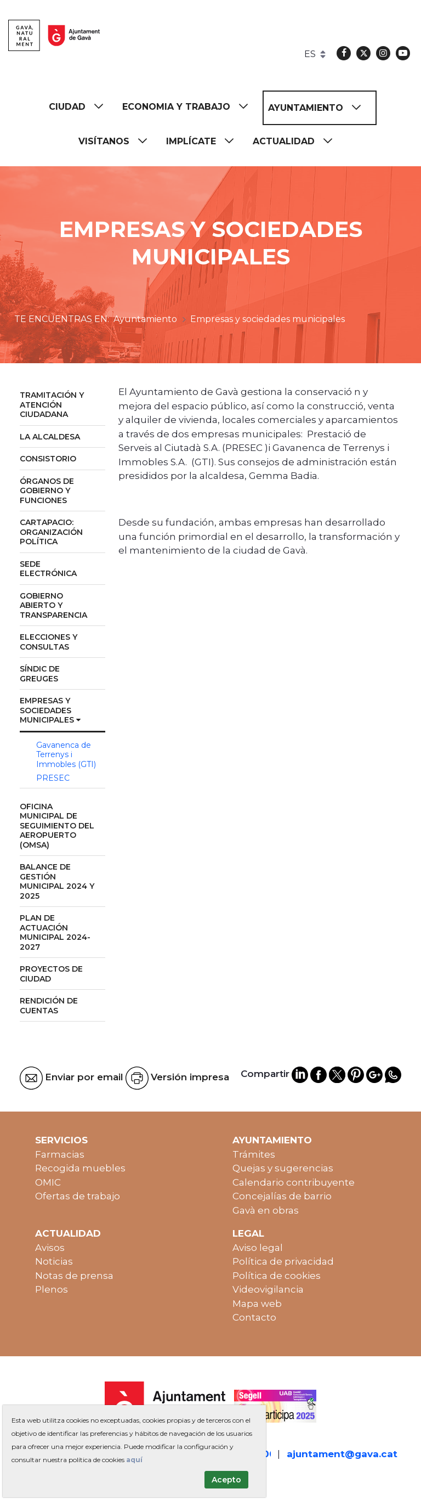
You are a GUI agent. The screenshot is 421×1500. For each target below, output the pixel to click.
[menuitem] (81, 107)
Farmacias (59, 1154)
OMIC (48, 1182)
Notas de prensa (74, 1275)
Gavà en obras (265, 1210)
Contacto (254, 1317)
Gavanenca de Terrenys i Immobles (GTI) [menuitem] (66, 754)
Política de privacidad (283, 1261)
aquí (134, 1460)
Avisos (50, 1247)
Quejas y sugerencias (282, 1168)
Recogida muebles (80, 1168)
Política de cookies (276, 1275)
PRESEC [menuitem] (53, 778)
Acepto (226, 1480)
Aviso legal (257, 1247)
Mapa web (257, 1303)
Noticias (54, 1261)
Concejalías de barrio (282, 1196)
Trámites (253, 1154)
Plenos (51, 1289)
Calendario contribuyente (293, 1182)
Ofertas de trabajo (77, 1196)
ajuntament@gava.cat (342, 1453)
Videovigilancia (268, 1289)
